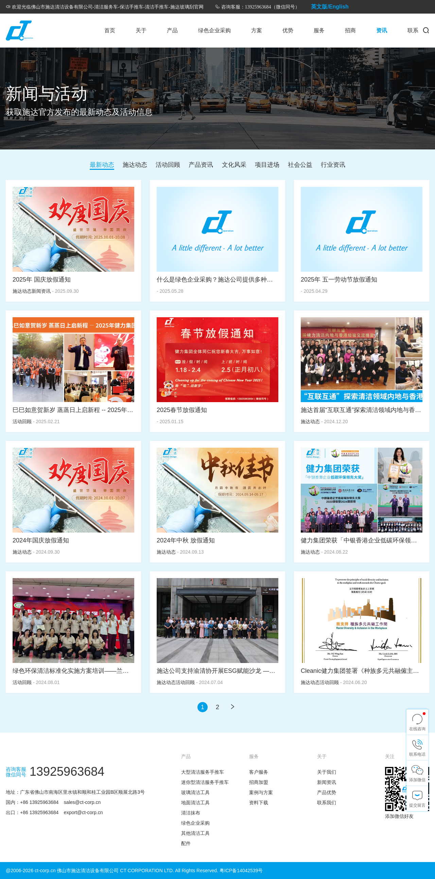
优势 (287, 30)
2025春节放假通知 (182, 410)
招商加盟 (258, 782)
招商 (350, 30)
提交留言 (417, 805)
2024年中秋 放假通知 (186, 540)
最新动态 (102, 164)
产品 (172, 30)
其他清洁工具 (195, 833)
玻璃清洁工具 (195, 792)
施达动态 (135, 164)
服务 (319, 30)
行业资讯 (333, 164)
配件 (186, 843)
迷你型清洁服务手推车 (205, 782)
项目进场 (267, 164)
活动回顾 (168, 164)
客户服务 (258, 772)
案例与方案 (261, 792)
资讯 (381, 30)
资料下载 (258, 802)
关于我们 (326, 772)
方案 (256, 30)
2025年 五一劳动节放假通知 (339, 279)
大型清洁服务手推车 (202, 772)
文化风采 (234, 164)
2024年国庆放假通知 (41, 540)
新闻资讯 (41, 291)
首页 (109, 30)
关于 (141, 30)
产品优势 (326, 792)
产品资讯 (201, 164)
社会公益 (300, 164)
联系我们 (326, 802)
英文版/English (329, 7)
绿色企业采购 (214, 30)
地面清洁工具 (195, 802)
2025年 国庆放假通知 (42, 279)
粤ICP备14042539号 (241, 870)
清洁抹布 (190, 812)
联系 (412, 30)
